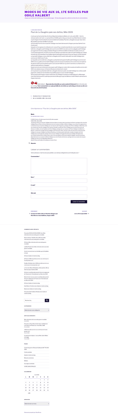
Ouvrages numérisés (29, 363)
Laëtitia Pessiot (28, 246)
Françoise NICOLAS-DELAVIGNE (32, 233)
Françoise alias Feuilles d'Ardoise (32, 291)
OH (41, 29)
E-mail (33, 185)
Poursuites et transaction (42, 96)
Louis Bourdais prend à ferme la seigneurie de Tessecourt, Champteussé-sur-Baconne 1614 (36, 278)
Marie (32, 114)
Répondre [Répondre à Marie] (33, 143)
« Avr (29, 393)
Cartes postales (28, 352)
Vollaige (48, 98)
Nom (33, 177)
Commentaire (35, 156)
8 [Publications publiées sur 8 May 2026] (40, 382)
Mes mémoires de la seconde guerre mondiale (35, 319)
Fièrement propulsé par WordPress (32, 412)
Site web (33, 193)
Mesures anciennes (29, 358)
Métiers (26, 360)
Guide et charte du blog (34, 255)
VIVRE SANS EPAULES (30, 366)
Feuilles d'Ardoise (28, 263)
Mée (43, 98)
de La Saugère (37, 98)
